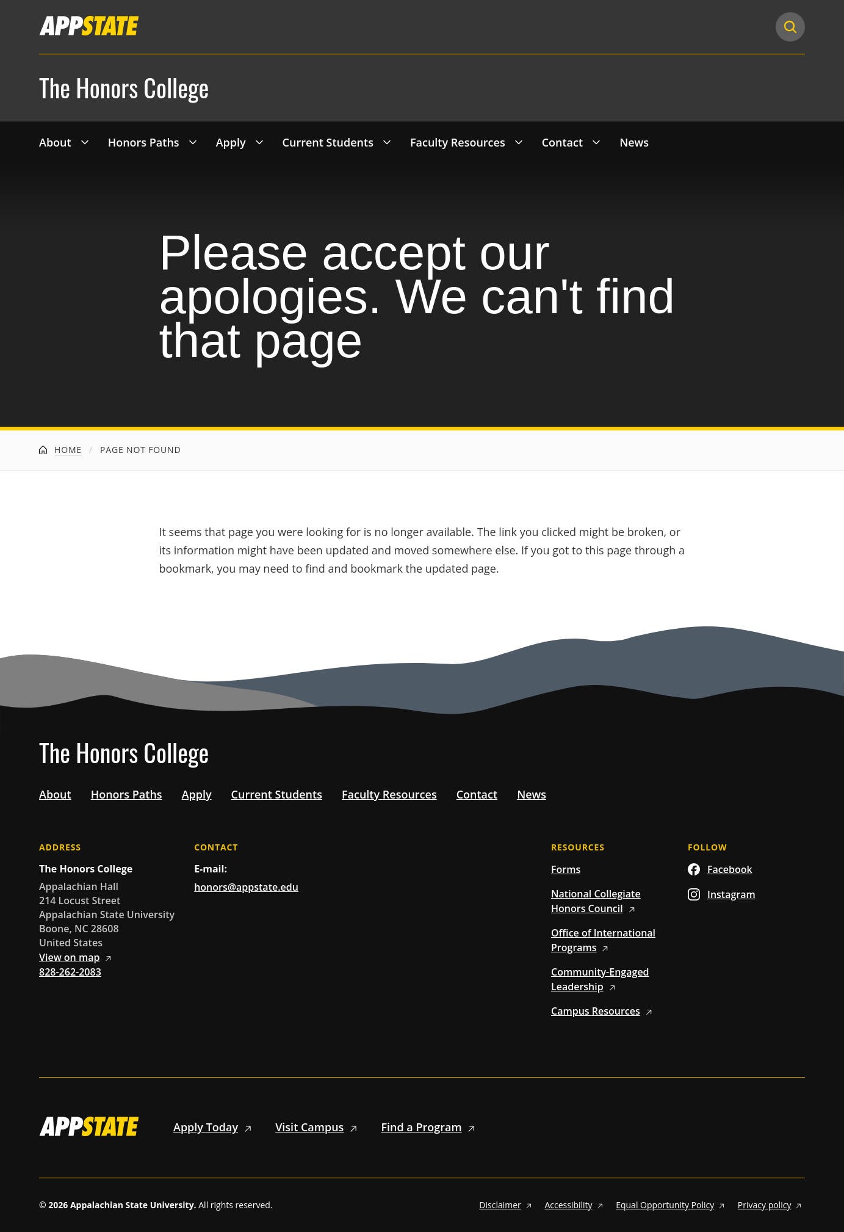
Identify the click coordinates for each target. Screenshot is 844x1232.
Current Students (328, 142)
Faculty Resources (457, 142)
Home (60, 449)
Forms (565, 869)
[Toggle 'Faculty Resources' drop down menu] (518, 142)
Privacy (771, 1205)
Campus (603, 1011)
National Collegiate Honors (596, 901)
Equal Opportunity (672, 1205)
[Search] (790, 27)
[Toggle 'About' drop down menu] (84, 142)
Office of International (603, 940)
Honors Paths (143, 142)
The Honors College (124, 88)
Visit (318, 1127)
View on (77, 957)
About (55, 142)
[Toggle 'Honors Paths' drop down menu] (192, 142)
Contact (562, 142)
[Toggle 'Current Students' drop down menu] (386, 142)
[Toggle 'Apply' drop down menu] (259, 142)
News (634, 142)
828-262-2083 (70, 972)
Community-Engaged (600, 979)
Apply (231, 142)
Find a (430, 1127)
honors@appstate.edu (246, 887)
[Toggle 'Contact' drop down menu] (596, 142)
